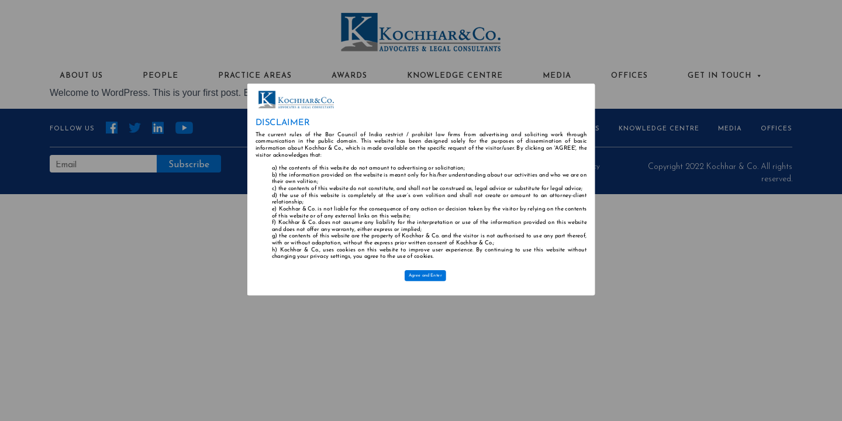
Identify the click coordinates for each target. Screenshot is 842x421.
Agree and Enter (425, 275)
